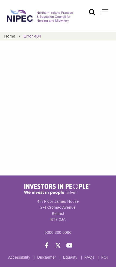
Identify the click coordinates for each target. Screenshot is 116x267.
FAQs (89, 257)
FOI (104, 257)
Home (9, 36)
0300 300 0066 (58, 232)
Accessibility (19, 257)
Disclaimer (46, 257)
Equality (70, 257)
